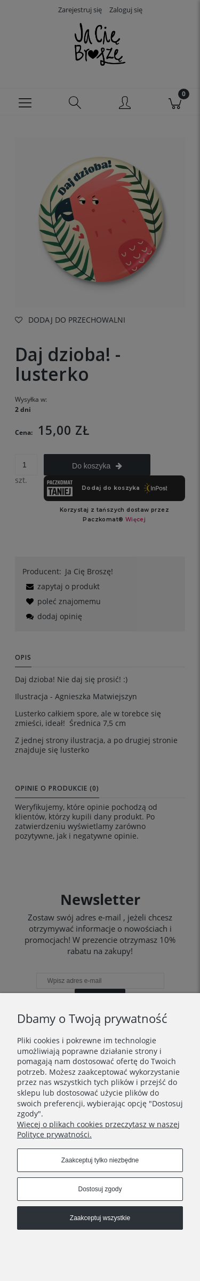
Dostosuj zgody (100, 1189)
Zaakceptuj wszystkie (100, 1218)
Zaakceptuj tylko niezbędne (100, 1160)
